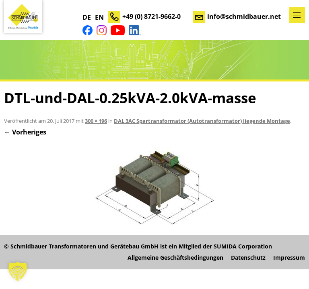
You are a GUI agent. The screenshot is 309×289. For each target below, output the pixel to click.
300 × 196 (96, 120)
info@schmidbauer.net (244, 16)
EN (99, 17)
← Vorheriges (25, 132)
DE (86, 17)
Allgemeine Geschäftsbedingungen (175, 258)
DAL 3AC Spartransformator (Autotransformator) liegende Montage (202, 120)
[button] (17, 271)
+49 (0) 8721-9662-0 (151, 16)
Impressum (289, 258)
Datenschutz (248, 258)
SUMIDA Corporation (243, 246)
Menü (297, 15)
